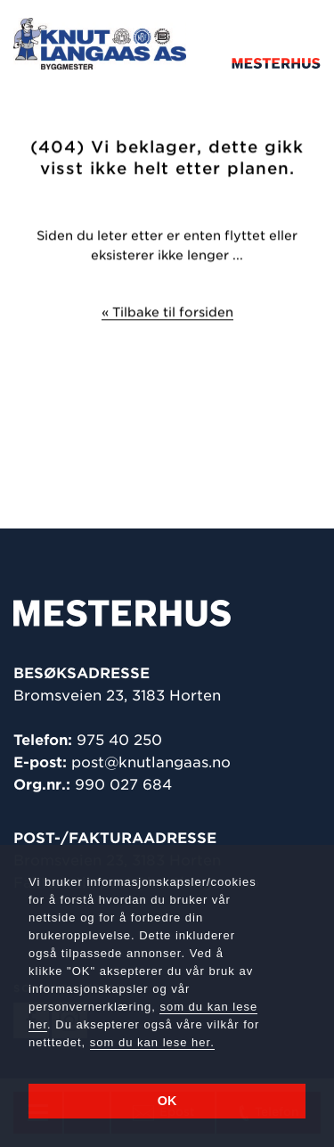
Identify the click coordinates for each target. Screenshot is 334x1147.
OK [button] (167, 1101)
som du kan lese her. (152, 1042)
